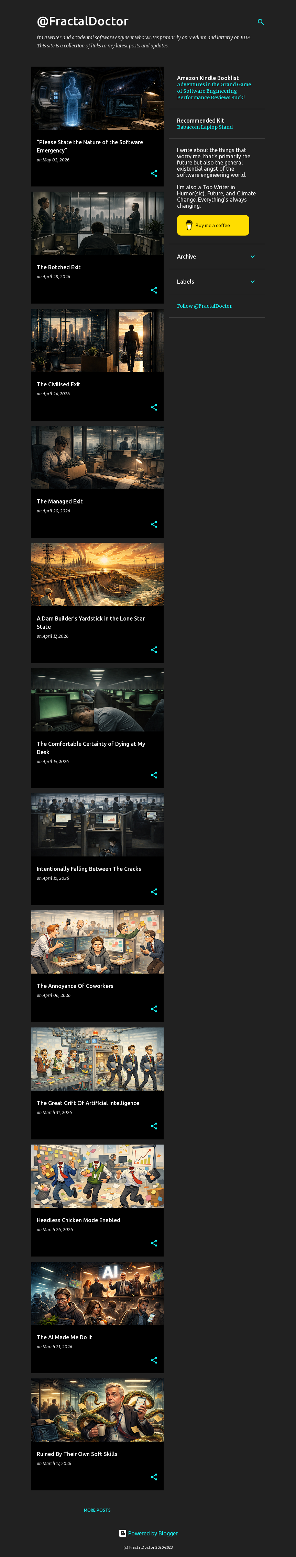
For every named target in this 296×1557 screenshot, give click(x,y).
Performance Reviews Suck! (211, 97)
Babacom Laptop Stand (205, 127)
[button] (154, 174)
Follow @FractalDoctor (204, 306)
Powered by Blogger (148, 1533)
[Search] (261, 22)
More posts (97, 1510)
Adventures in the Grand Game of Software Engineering (214, 87)
